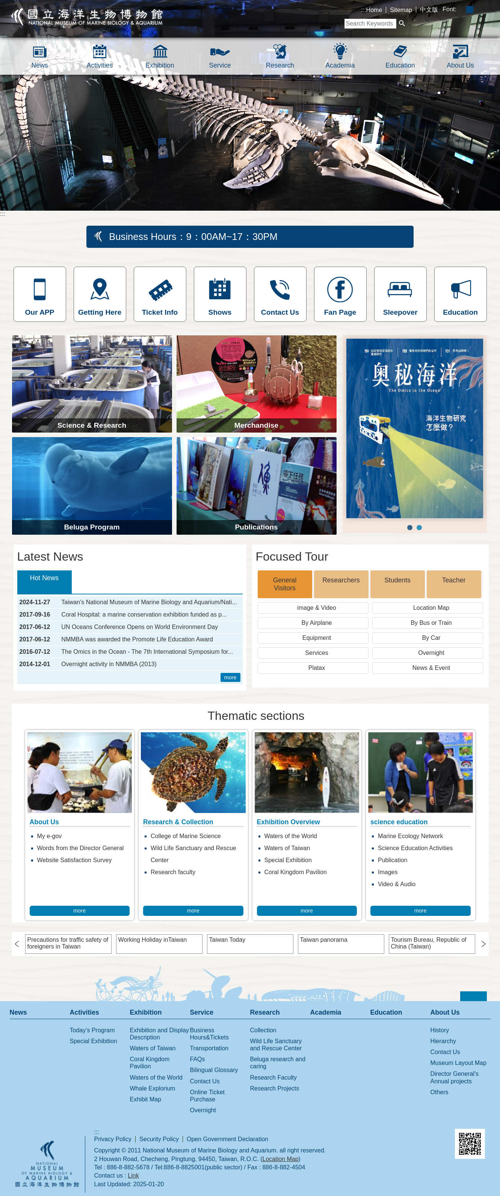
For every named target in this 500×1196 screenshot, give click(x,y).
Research (280, 65)
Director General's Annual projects (455, 1077)
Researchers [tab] (341, 580)
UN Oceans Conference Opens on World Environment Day (139, 627)
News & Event (431, 668)
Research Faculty (273, 1077)
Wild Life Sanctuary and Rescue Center (193, 854)
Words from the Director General (80, 848)
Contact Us (205, 1081)
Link (133, 1175)
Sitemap (401, 10)
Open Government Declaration (227, 1139)
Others (440, 1092)
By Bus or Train (431, 623)
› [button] (20, 943)
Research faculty (173, 872)
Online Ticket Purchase (207, 1095)
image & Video (316, 608)
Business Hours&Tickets (209, 1034)
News (40, 65)
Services (316, 653)
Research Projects (274, 1088)
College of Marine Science (186, 836)
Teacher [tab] (454, 580)
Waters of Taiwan (287, 848)
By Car (431, 638)
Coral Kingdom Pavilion (295, 872)
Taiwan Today (227, 940)
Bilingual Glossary (214, 1070)
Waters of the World (290, 836)
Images (387, 872)
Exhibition (159, 65)
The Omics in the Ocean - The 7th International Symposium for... (147, 652)
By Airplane (317, 623)
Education (400, 65)
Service (220, 65)
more (230, 677)
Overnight (431, 653)
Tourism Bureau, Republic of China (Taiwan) (429, 943)
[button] (402, 24)
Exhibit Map (146, 1099)
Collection (263, 1030)
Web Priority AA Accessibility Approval (419, 1139)
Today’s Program (92, 1030)
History (440, 1030)
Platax (316, 668)
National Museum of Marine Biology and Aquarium (87, 17)
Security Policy (159, 1139)
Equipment (316, 638)
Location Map (431, 608)
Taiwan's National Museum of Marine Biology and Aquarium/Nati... (149, 602)
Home (374, 10)
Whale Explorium (152, 1088)
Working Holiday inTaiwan (152, 940)
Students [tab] (397, 580)
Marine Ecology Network (410, 836)
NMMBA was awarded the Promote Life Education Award (137, 639)
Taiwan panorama (323, 940)
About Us (460, 65)
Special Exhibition (288, 860)
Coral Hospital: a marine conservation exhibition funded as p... (144, 615)
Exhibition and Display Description (159, 1034)
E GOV (379, 1137)
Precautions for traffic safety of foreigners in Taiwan (68, 943)
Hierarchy (443, 1041)
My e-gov (49, 836)
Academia (340, 65)
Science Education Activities (415, 848)
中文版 (429, 9)
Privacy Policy (113, 1139)
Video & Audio (396, 884)
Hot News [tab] (44, 578)
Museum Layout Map (458, 1063)
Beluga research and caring (278, 1062)
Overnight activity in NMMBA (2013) (108, 664)
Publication (392, 860)
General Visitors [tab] (285, 584)
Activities (100, 65)
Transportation (209, 1048)
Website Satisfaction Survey (74, 860)
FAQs (197, 1059)
